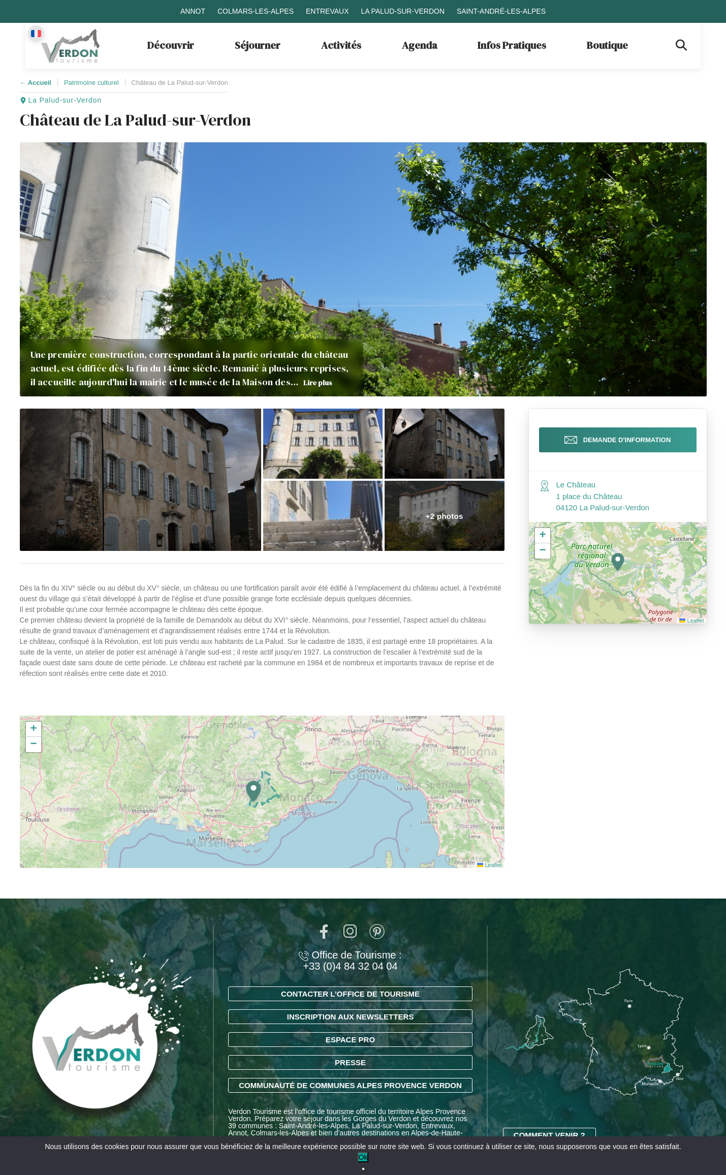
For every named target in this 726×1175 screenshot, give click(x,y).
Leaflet (489, 865)
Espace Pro (350, 1039)
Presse (350, 1062)
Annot (192, 11)
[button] (140, 480)
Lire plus (317, 383)
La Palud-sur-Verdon (403, 11)
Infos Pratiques (512, 45)
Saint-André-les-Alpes (501, 11)
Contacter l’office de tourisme (350, 994)
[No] (363, 1169)
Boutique (607, 45)
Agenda (419, 45)
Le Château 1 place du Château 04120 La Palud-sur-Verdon (602, 499)
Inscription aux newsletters (350, 1016)
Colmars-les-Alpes (255, 11)
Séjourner (257, 45)
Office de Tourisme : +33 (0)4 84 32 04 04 (350, 960)
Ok (363, 1157)
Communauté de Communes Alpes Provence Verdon (350, 1085)
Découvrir (170, 45)
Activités (341, 45)
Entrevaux (327, 11)
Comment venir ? (549, 1135)
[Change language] (36, 33)
